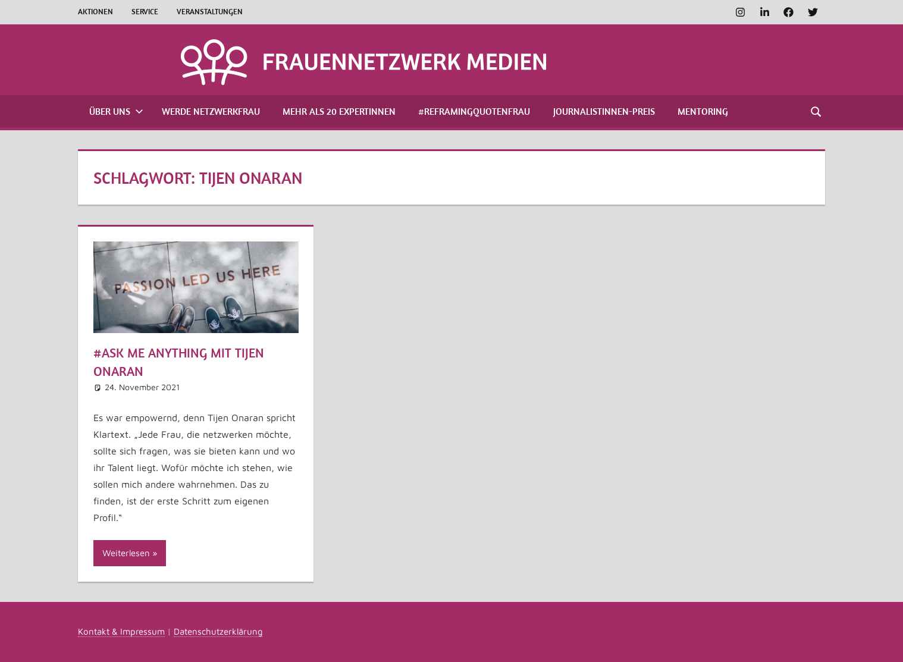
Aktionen (95, 12)
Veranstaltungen (210, 12)
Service (144, 12)
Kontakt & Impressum (121, 631)
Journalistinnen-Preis (604, 111)
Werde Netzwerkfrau (211, 111)
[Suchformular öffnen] (816, 111)
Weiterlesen (126, 553)
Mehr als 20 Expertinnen (339, 111)
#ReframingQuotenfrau (474, 111)
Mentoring (703, 111)
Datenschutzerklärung (218, 631)
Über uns (116, 111)
